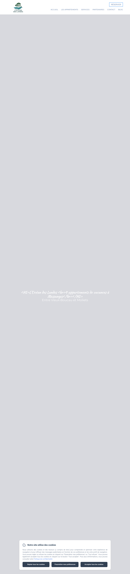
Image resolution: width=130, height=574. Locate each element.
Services (85, 10)
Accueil (54, 10)
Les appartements (69, 10)
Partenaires (98, 10)
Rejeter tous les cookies (36, 564)
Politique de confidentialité (43, 559)
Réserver (116, 4)
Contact (111, 10)
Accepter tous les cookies (94, 564)
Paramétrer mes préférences (65, 564)
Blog (120, 10)
